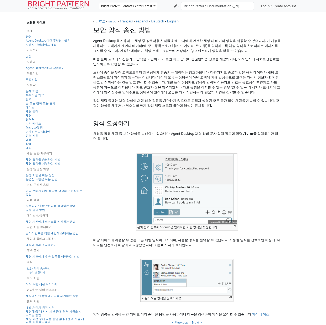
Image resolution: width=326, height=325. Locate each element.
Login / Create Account (278, 6)
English (173, 21)
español (142, 21)
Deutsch (157, 21)
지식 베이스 (260, 314)
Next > (197, 322)
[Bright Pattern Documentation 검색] (217, 6)
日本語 (100, 21)
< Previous (180, 322)
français (126, 21)
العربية (112, 21)
